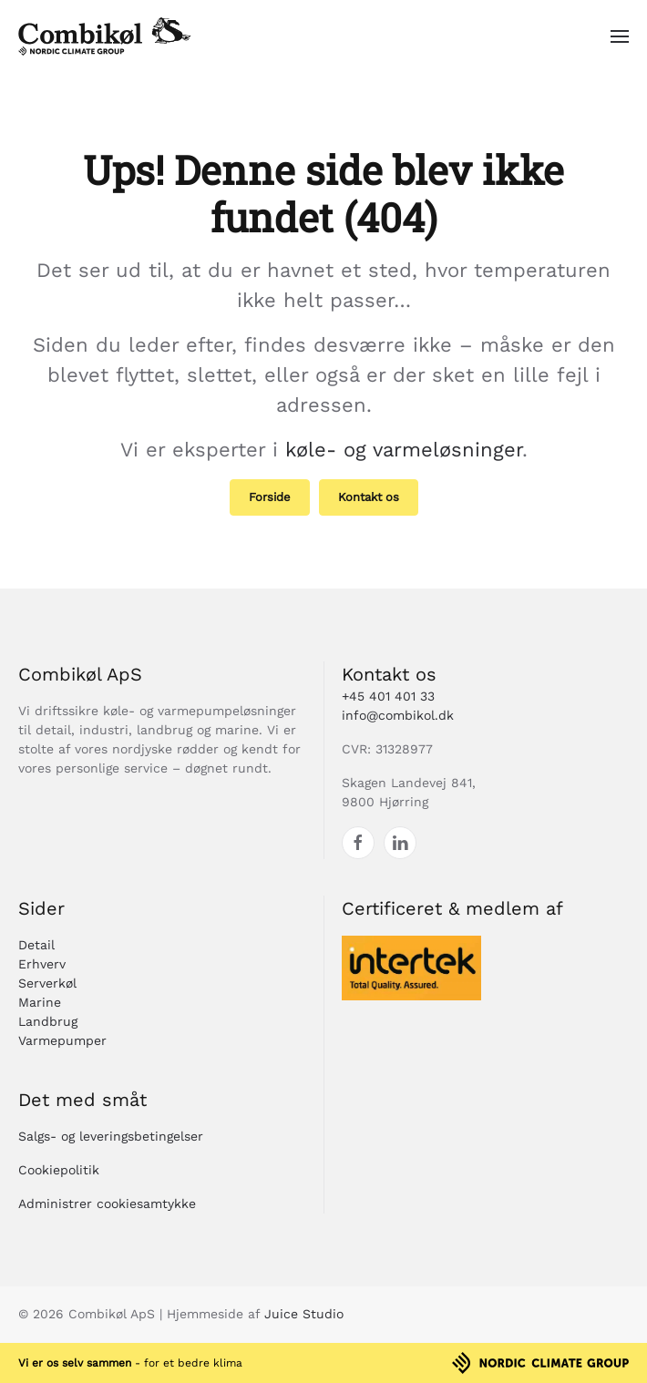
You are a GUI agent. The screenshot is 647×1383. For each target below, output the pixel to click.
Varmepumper (62, 1040)
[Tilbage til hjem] (104, 36)
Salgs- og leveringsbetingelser (110, 1136)
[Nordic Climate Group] (540, 1361)
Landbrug (47, 1021)
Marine (39, 1002)
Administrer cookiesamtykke (107, 1203)
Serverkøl (47, 983)
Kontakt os (368, 497)
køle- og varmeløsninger (403, 449)
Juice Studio (304, 1313)
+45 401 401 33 (388, 696)
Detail (36, 944)
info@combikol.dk (398, 715)
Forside (270, 497)
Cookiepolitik (58, 1170)
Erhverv (42, 964)
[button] (620, 36)
